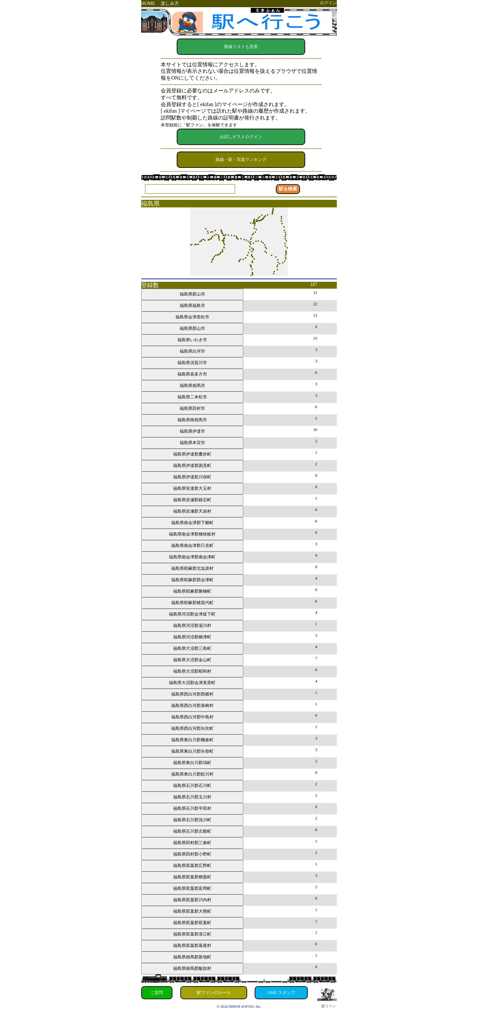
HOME (148, 3)
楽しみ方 (170, 3)
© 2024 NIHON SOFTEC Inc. (239, 1006)
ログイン (328, 3)
